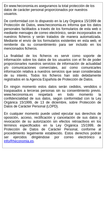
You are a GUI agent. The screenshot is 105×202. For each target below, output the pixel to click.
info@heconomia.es (19, 141)
